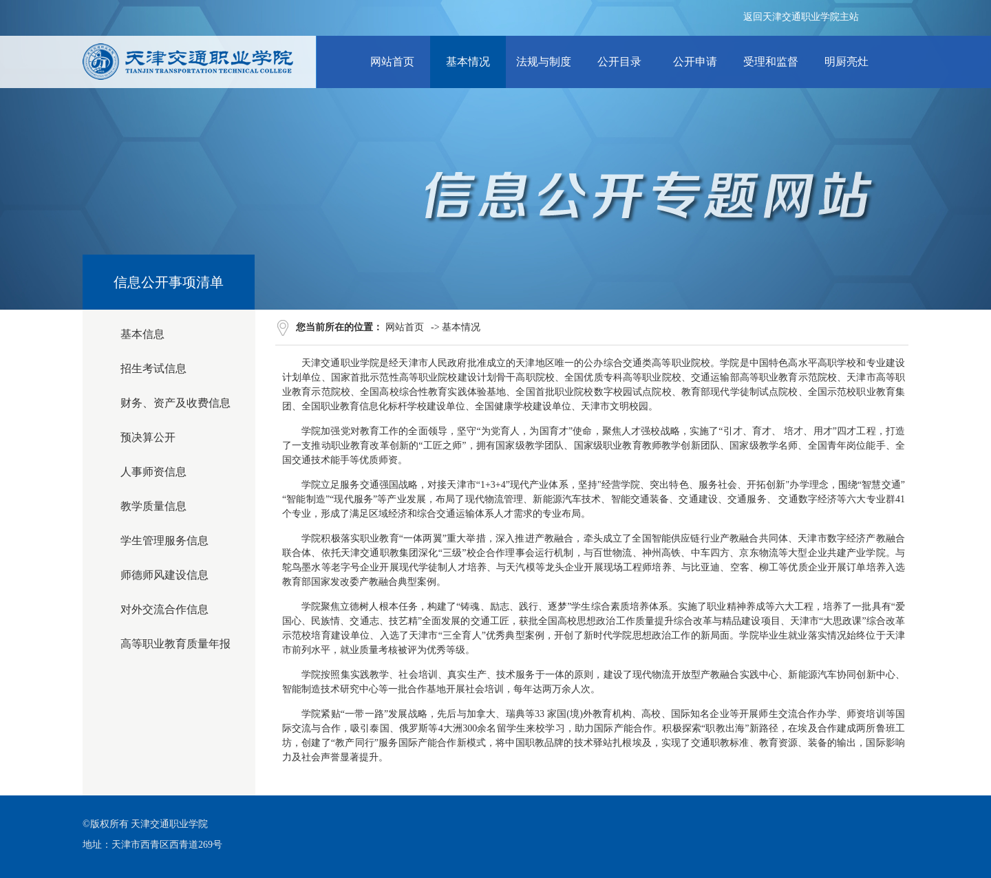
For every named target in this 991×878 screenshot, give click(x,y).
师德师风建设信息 (164, 575)
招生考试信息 (153, 368)
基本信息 (142, 334)
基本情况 (461, 327)
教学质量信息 (153, 506)
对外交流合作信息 (164, 609)
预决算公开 (147, 437)
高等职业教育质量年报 (175, 644)
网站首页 (404, 327)
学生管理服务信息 (164, 540)
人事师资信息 (153, 472)
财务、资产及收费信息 (175, 403)
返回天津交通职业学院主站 (801, 17)
